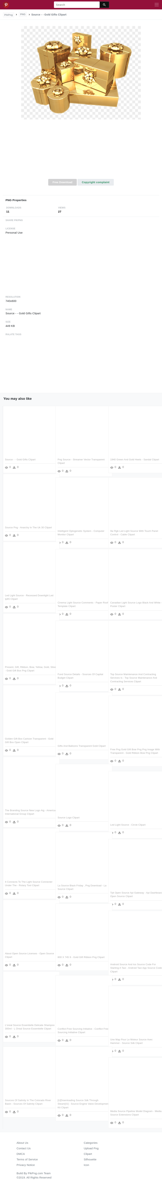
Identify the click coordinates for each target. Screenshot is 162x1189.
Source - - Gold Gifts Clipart (20, 458)
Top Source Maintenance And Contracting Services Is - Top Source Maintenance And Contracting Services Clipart (133, 677)
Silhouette (90, 1159)
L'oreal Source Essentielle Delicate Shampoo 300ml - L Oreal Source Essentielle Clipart (24, 1028)
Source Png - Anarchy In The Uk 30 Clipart (28, 526)
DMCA (21, 1153)
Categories (91, 1142)
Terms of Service (27, 1159)
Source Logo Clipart (69, 816)
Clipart (88, 1153)
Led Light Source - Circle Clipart (128, 823)
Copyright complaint (95, 182)
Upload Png (91, 1148)
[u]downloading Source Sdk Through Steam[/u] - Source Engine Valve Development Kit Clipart (78, 1103)
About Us (22, 1142)
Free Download (62, 182)
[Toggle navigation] (156, 4)
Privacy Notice (26, 1164)
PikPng (8, 14)
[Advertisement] (81, 151)
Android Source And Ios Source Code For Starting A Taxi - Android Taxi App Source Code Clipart (133, 967)
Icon (86, 1164)
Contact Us (24, 1148)
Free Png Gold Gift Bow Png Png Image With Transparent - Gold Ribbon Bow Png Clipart (133, 752)
